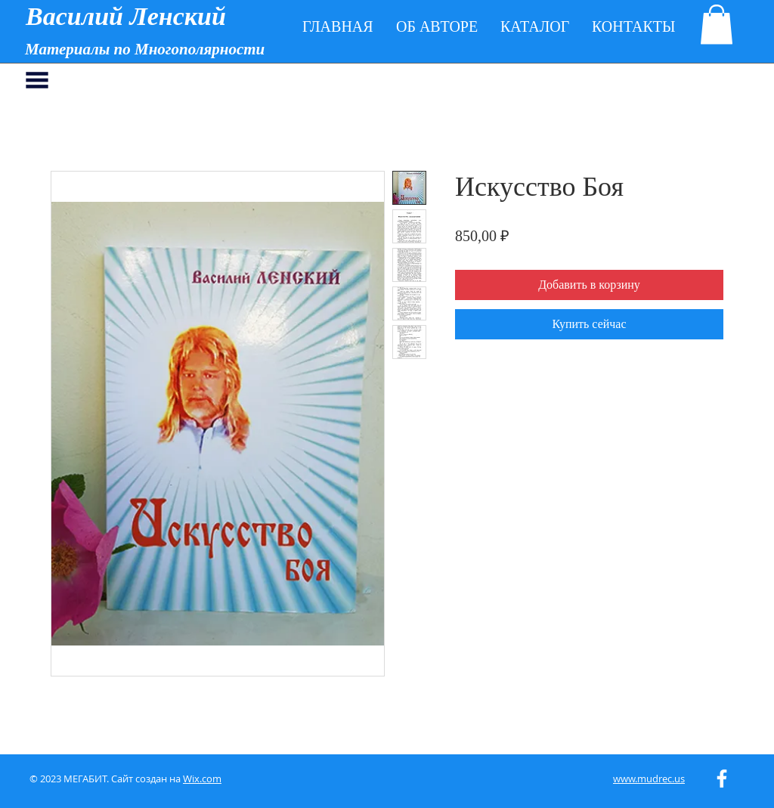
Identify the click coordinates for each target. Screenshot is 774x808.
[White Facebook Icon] (722, 778)
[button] (716, 25)
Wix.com (202, 778)
